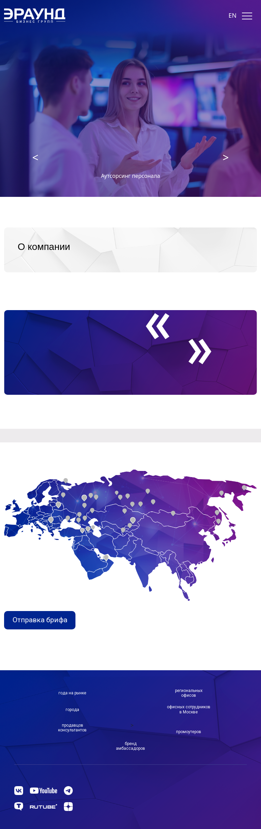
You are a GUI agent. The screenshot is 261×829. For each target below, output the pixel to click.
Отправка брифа (40, 620)
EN (232, 15)
